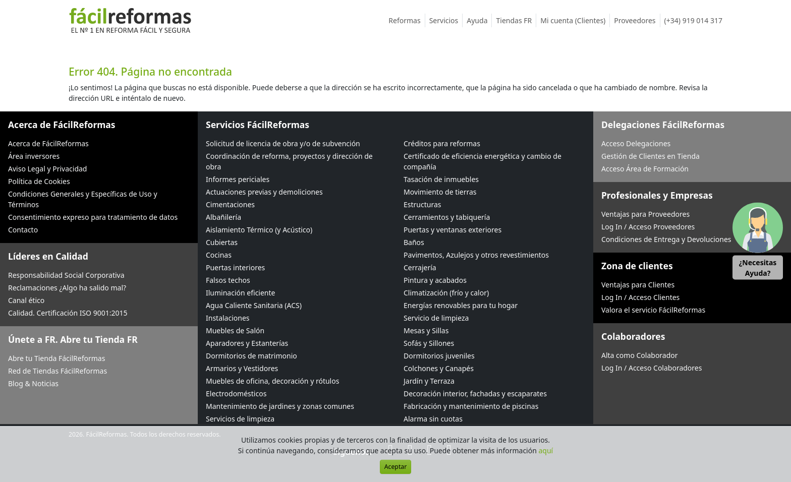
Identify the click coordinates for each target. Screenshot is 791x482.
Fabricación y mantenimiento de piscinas (471, 406)
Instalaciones (228, 318)
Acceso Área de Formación (645, 168)
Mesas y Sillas (426, 330)
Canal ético (26, 300)
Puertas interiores (235, 267)
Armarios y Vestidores (242, 368)
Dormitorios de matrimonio (251, 355)
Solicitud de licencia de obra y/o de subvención (283, 143)
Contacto (23, 229)
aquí (546, 450)
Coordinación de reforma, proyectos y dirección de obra (289, 161)
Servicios (446, 20)
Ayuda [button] (479, 20)
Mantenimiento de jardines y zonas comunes (280, 406)
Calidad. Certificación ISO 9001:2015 (68, 313)
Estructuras (422, 204)
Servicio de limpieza (436, 318)
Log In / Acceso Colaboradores (651, 368)
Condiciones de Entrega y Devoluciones (666, 239)
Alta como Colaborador (639, 355)
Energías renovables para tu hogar (461, 305)
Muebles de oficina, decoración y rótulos (272, 381)
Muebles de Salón (235, 330)
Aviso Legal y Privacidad (47, 168)
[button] (757, 241)
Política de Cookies (39, 181)
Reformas (406, 20)
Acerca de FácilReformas (48, 143)
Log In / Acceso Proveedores (648, 226)
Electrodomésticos (236, 393)
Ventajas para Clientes (637, 284)
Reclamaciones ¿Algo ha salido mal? (67, 287)
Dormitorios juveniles (439, 355)
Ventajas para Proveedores (645, 214)
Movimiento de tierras (440, 192)
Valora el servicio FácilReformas (653, 310)
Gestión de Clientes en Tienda (650, 156)
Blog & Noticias (33, 383)
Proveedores (637, 20)
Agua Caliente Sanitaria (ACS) (254, 305)
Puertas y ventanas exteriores (452, 229)
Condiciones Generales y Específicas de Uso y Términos (82, 199)
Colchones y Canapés (439, 368)
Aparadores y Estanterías (247, 343)
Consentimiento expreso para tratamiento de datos (93, 217)
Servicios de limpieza (240, 419)
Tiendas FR (516, 20)
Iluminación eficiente (240, 292)
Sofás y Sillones (429, 343)
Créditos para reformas (442, 143)
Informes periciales (237, 179)
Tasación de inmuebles (441, 179)
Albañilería (223, 217)
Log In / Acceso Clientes (640, 297)
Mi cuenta (575, 20)
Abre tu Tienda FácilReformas (56, 358)
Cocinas (219, 255)
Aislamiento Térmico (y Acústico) (259, 229)
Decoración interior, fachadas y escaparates (475, 393)
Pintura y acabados (435, 280)
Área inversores (34, 156)
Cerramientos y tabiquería (447, 217)
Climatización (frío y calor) (446, 292)
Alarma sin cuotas (433, 419)
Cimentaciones (230, 204)
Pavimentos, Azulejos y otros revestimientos (476, 255)
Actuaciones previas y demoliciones (264, 192)
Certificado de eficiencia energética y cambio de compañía (482, 161)
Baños (414, 242)
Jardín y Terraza (429, 381)
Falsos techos (228, 280)
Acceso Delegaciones (635, 143)
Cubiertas (222, 242)
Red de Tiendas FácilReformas (57, 371)
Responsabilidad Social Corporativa (66, 275)
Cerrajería (420, 267)
